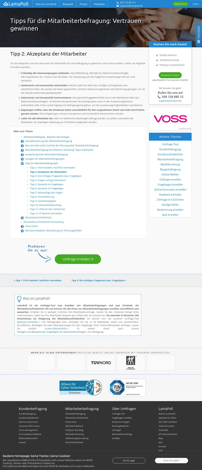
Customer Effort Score (29, 426)
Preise (83, 4)
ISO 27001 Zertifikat (168, 421)
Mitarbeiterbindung (74, 434)
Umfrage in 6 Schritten (170, 199)
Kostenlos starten (170, 75)
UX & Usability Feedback (30, 434)
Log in (196, 3)
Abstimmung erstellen (170, 209)
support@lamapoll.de (170, 100)
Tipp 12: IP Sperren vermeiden (46, 213)
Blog (161, 438)
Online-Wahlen (170, 174)
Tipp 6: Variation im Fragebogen (47, 188)
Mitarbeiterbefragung (170, 159)
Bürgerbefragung (170, 169)
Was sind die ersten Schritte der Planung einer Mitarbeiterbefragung (61, 145)
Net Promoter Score (28, 421)
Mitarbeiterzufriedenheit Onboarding (43, 221)
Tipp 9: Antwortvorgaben (43, 200)
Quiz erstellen (170, 214)
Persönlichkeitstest (74, 442)
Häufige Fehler (170, 204)
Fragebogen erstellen (170, 184)
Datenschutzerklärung (169, 454)
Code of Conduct (166, 426)
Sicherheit (163, 430)
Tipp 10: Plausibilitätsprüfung (45, 205)
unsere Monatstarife (55, 328)
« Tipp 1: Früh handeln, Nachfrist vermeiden (37, 280)
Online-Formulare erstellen (170, 189)
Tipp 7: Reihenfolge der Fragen (46, 192)
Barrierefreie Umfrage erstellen (122, 436)
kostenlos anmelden (28, 321)
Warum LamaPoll (46, 4)
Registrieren (180, 3)
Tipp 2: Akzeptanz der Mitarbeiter (48, 171)
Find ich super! (171, 466)
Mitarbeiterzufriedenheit (38, 217)
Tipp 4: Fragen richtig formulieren (48, 180)
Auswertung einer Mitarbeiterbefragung (46, 154)
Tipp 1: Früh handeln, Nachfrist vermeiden (52, 167)
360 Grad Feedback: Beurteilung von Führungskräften (53, 230)
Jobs (161, 442)
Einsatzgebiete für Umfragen (120, 428)
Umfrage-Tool (170, 144)
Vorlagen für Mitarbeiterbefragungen (45, 158)
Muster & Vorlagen (121, 421)
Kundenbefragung (170, 149)
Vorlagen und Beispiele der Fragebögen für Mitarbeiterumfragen (51, 331)
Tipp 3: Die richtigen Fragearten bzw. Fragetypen (56, 175)
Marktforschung (170, 164)
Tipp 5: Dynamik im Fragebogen (46, 184)
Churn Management (28, 430)
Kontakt (162, 446)
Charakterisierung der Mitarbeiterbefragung (48, 141)
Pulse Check (31, 226)
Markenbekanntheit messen (28, 440)
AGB (161, 450)
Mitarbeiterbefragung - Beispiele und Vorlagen (46, 136)
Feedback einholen (170, 194)
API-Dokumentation (168, 434)
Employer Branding (74, 430)
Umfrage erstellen (76, 259)
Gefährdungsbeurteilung (76, 438)
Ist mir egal (129, 466)
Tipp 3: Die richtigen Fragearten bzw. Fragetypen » (98, 280)
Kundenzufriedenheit (170, 154)
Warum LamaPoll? (167, 413)
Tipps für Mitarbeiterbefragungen (41, 163)
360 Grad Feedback (74, 426)
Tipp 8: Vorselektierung (42, 196)
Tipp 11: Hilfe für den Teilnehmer (47, 209)
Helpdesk (99, 4)
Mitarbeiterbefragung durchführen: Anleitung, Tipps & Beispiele (59, 149)
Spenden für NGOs (167, 417)
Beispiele (68, 4)
